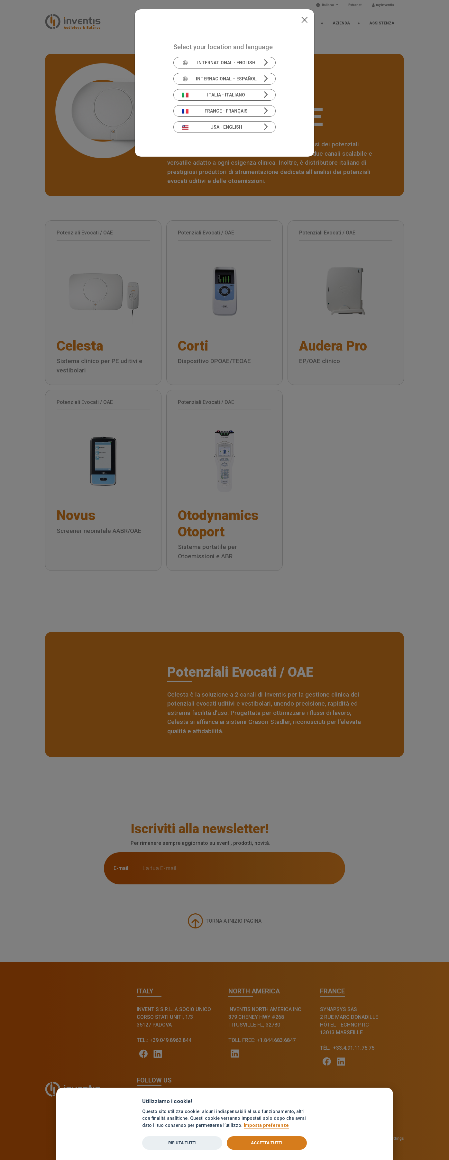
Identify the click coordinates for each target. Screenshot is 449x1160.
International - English (218, 62)
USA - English (212, 127)
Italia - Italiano (213, 94)
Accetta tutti (266, 1142)
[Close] (304, 19)
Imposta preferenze (266, 1125)
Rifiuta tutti (182, 1142)
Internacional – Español (219, 78)
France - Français (215, 111)
